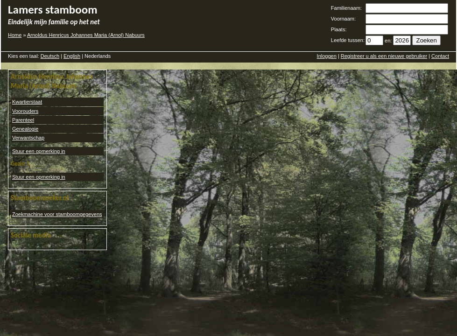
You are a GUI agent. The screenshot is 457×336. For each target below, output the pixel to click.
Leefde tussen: (348, 40)
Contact (440, 56)
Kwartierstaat (27, 102)
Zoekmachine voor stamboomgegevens (57, 214)
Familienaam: (346, 8)
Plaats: (339, 29)
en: (388, 40)
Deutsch (50, 56)
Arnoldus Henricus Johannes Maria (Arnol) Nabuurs (86, 35)
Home (14, 35)
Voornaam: (343, 18)
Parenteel (23, 120)
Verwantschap (28, 137)
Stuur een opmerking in (38, 151)
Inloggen (327, 56)
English (71, 56)
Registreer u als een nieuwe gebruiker (384, 56)
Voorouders (25, 111)
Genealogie (25, 129)
